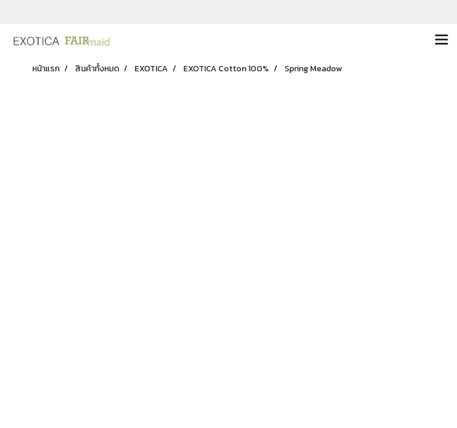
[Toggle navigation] (441, 40)
